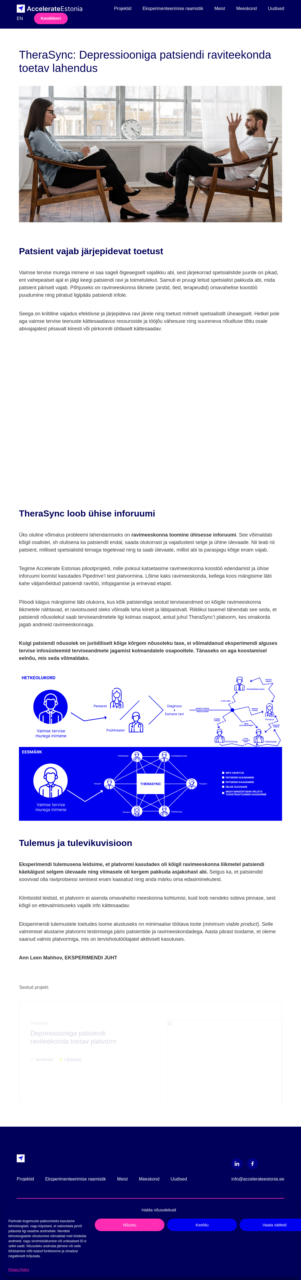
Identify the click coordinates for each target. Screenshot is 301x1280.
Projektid (122, 8)
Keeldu (202, 1224)
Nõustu (129, 1224)
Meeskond (246, 8)
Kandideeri (51, 18)
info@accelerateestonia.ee (257, 1179)
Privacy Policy (18, 1270)
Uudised (276, 8)
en (20, 18)
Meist (219, 8)
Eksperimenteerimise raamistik (172, 8)
